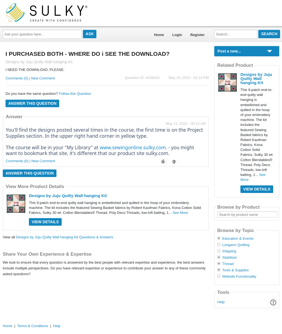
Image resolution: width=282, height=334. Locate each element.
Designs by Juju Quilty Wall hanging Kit (68, 195)
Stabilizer (229, 258)
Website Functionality (239, 276)
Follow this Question (75, 94)
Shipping (229, 251)
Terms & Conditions (32, 326)
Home (159, 35)
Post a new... (229, 51)
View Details (45, 222)
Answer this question (32, 103)
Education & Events (237, 239)
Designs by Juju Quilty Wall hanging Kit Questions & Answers (64, 237)
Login (177, 35)
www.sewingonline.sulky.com (133, 147)
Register (197, 35)
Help (221, 302)
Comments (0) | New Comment (30, 78)
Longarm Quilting (236, 245)
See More (180, 213)
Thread (228, 264)
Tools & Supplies (235, 270)
